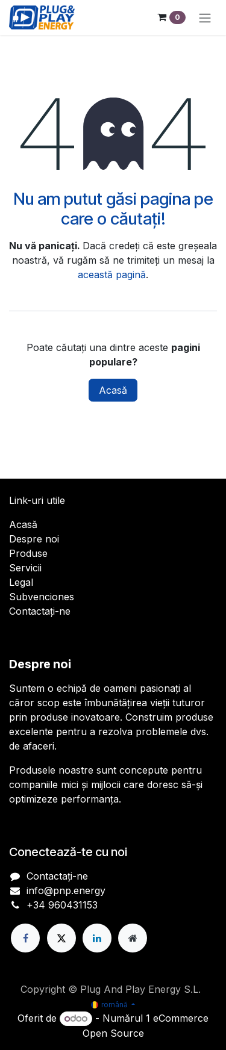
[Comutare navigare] (205, 17)
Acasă (113, 390)
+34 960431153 (62, 905)
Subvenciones (41, 597)
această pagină (112, 275)
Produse (28, 553)
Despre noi (34, 539)
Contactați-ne (40, 611)
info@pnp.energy (66, 890)
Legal (21, 582)
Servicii (25, 568)
